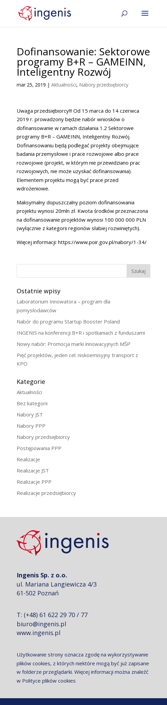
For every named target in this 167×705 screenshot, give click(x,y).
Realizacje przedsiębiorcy (46, 492)
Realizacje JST (33, 470)
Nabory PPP (31, 425)
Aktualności (63, 84)
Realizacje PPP (34, 481)
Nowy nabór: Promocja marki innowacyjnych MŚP (73, 343)
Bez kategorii (32, 403)
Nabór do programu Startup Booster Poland (68, 321)
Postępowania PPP (39, 448)
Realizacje (28, 459)
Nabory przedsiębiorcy (103, 84)
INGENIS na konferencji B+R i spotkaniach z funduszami (81, 332)
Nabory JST (30, 414)
